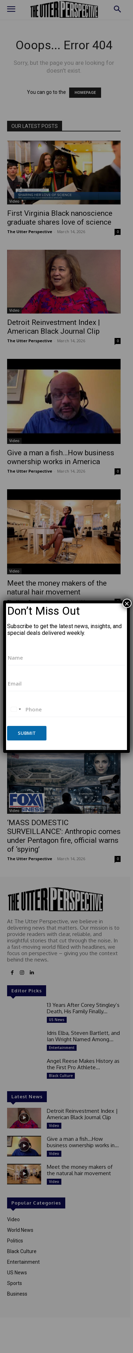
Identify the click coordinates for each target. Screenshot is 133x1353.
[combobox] (15, 709)
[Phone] (66, 709)
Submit (27, 733)
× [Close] (126, 603)
